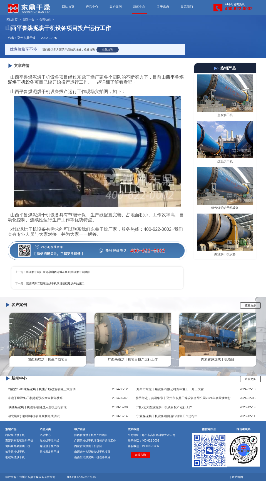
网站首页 (68, 6)
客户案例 (116, 6)
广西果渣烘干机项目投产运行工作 (95, 440)
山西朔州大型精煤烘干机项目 (92, 451)
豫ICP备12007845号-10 (81, 477)
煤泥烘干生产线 (49, 446)
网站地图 (237, 477)
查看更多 (250, 305)
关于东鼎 (163, 6)
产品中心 (92, 6)
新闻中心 (139, 6)
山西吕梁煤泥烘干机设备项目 (92, 457)
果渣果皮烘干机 (49, 451)
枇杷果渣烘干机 (15, 457)
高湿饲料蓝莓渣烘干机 (19, 440)
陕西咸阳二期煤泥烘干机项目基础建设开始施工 (55, 283)
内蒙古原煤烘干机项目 (88, 446)
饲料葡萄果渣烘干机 (17, 446)
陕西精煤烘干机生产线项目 (91, 435)
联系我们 (187, 6)
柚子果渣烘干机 (15, 451)
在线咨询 (107, 49)
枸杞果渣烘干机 (15, 435)
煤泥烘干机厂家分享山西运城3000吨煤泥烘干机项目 (58, 272)
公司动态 (45, 19)
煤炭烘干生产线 (49, 440)
